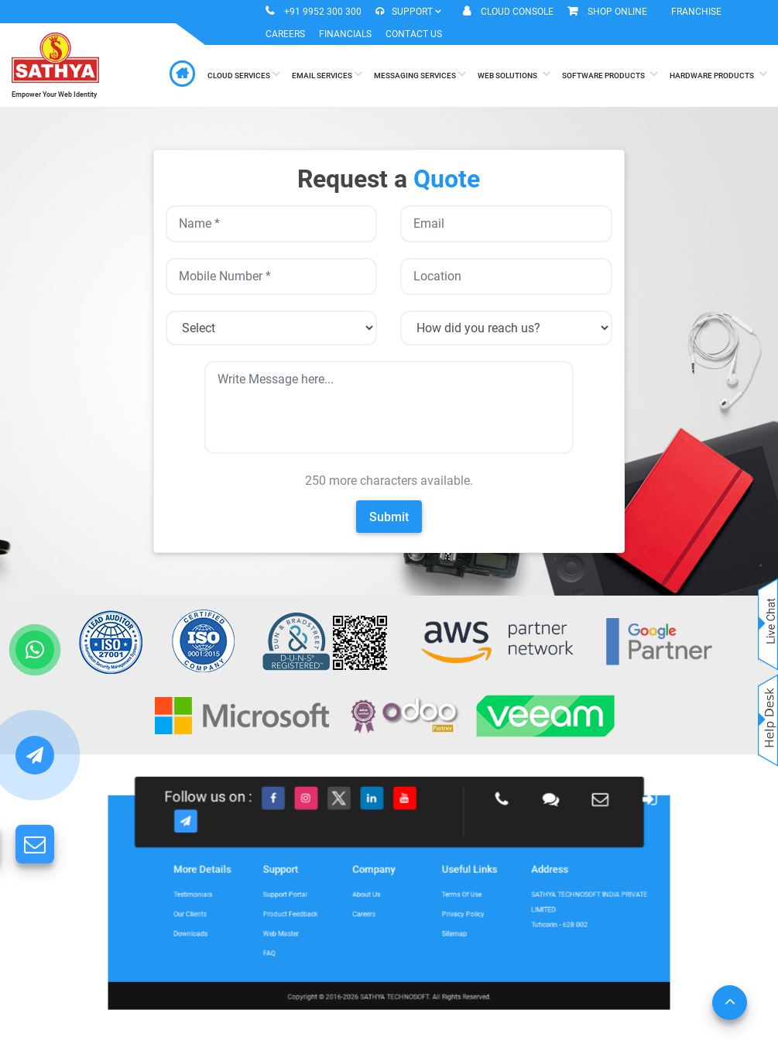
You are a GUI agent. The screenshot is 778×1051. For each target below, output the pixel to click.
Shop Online (617, 11)
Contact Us (414, 34)
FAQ (317, 932)
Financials (345, 34)
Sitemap (429, 921)
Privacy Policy (434, 909)
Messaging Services (419, 73)
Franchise (696, 11)
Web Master (324, 921)
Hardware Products (718, 73)
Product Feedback (330, 909)
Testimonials (271, 897)
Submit (389, 517)
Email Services (327, 73)
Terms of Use (433, 897)
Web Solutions (514, 73)
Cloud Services (243, 73)
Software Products (609, 73)
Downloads (269, 921)
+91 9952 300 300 (323, 11)
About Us (375, 897)
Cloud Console (517, 11)
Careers (285, 34)
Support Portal (327, 897)
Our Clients (269, 909)
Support (408, 11)
